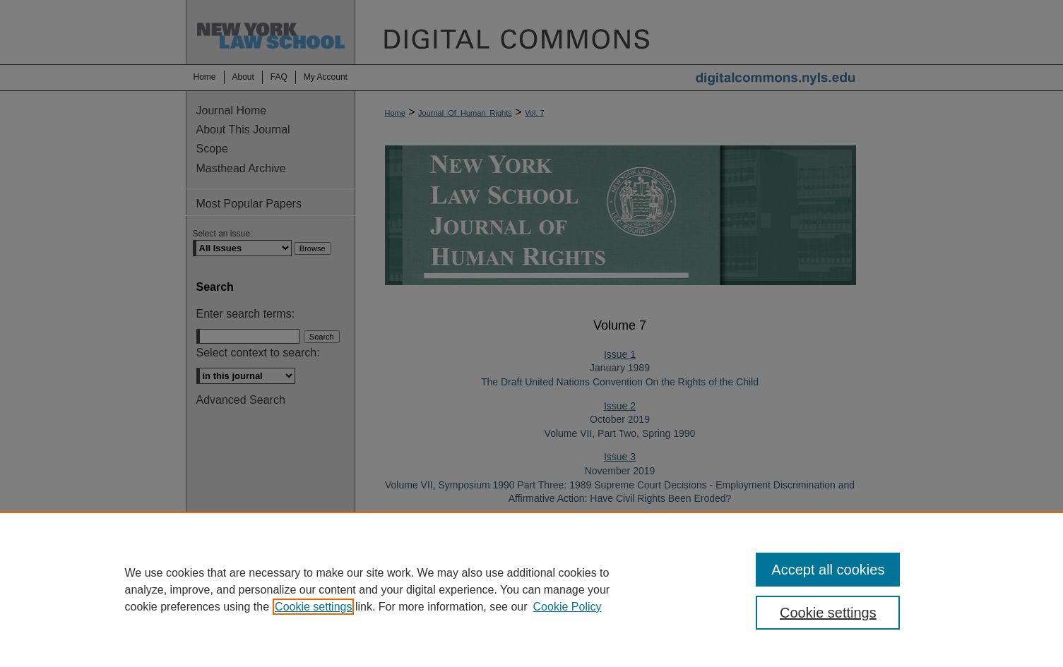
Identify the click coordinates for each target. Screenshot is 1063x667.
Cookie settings (313, 607)
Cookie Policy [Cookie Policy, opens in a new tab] (567, 607)
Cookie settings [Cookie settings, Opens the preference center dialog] (828, 612)
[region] (531, 589)
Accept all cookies (827, 569)
